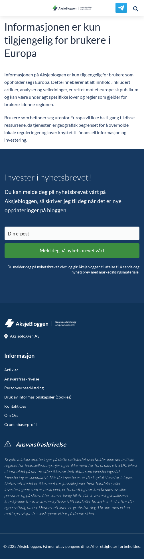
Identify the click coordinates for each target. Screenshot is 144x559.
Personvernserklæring (24, 388)
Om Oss (11, 415)
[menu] (8, 8)
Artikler (11, 370)
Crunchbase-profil (20, 424)
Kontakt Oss (15, 406)
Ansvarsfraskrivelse (21, 379)
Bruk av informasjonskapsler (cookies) (37, 397)
